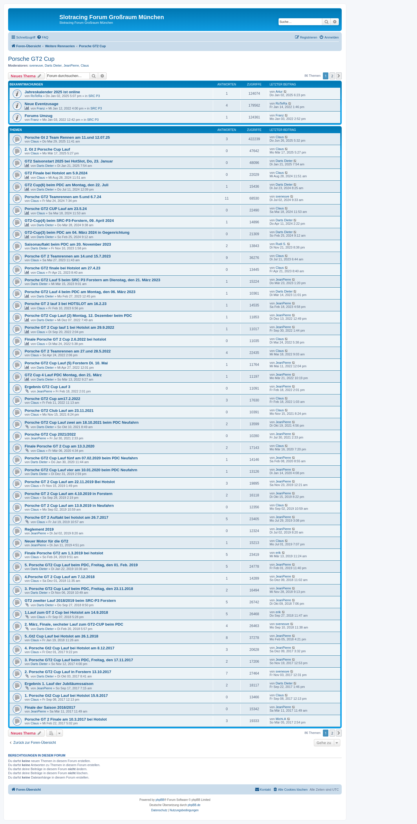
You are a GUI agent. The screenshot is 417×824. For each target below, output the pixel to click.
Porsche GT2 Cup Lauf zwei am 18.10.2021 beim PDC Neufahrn (82, 422)
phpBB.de (194, 805)
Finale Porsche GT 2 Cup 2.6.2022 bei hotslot (65, 339)
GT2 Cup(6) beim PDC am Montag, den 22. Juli (66, 185)
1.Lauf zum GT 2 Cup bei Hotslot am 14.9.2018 (66, 612)
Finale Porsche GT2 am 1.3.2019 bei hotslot (64, 553)
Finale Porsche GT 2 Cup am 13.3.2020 (59, 446)
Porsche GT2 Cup (31, 59)
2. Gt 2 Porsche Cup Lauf (47, 149)
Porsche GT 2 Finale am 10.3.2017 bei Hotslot (66, 719)
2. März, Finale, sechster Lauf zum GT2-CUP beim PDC (74, 624)
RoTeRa (36, 96)
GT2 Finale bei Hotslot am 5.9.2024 (56, 173)
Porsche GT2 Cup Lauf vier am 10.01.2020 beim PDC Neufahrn (81, 470)
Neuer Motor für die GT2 (46, 541)
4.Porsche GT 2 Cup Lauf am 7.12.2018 (60, 577)
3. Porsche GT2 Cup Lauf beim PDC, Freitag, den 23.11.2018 (79, 589)
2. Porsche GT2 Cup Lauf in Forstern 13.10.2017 (68, 672)
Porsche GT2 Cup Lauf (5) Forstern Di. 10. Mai (66, 363)
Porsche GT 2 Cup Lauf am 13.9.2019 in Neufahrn (69, 505)
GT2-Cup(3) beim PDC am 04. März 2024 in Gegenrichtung (77, 232)
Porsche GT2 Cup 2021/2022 (50, 434)
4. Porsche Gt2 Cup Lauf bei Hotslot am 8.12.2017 (69, 648)
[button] (339, 75)
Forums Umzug (38, 116)
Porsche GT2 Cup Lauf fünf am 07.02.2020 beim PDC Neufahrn (81, 458)
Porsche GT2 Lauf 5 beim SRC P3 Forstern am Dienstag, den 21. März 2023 (92, 280)
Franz (41, 108)
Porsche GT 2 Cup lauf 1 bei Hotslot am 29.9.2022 (69, 327)
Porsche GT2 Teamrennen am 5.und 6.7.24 (63, 197)
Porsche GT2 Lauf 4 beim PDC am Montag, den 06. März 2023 (80, 292)
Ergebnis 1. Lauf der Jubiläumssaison (59, 684)
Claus (85, 65)
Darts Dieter (53, 65)
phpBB (160, 799)
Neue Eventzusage (41, 104)
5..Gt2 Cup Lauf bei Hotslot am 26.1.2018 (61, 636)
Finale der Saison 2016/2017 (50, 707)
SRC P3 (94, 96)
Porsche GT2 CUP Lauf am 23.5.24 (56, 209)
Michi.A (281, 719)
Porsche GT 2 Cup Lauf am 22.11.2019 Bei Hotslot (70, 482)
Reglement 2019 (39, 529)
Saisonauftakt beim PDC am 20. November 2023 (68, 244)
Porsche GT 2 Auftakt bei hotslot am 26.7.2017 (66, 517)
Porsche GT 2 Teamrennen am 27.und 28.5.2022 (68, 351)
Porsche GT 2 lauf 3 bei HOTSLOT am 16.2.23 (66, 304)
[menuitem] (42, 37)
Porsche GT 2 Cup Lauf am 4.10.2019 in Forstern (68, 494)
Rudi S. (281, 244)
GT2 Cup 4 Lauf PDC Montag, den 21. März (63, 375)
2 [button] (332, 75)
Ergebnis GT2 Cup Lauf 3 (47, 387)
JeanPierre (71, 65)
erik (278, 552)
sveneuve (36, 65)
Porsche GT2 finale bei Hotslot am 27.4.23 (62, 268)
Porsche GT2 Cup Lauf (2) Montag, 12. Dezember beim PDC (78, 315)
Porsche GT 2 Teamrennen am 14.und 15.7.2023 (68, 256)
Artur (279, 91)
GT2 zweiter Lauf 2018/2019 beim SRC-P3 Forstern (70, 600)
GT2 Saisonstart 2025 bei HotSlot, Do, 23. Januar (69, 161)
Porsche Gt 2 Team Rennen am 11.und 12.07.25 (67, 137)
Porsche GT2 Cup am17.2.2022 (52, 399)
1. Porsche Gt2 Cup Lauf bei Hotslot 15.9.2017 (66, 695)
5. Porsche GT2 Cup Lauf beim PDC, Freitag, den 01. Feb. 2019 (81, 565)
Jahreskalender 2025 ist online (52, 92)
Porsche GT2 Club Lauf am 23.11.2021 (59, 410)
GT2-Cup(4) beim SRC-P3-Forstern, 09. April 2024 (69, 220)
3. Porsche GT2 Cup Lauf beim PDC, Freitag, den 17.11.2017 (79, 660)
